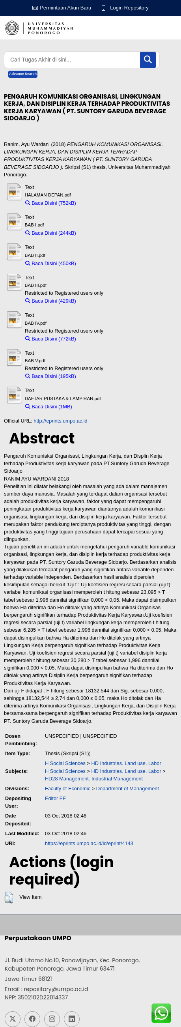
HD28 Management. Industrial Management (94, 779)
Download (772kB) (100, 339)
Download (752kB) (100, 203)
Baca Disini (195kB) (50, 376)
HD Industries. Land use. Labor (126, 763)
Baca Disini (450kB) (50, 263)
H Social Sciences (65, 763)
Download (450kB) (100, 263)
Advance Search (23, 74)
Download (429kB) (100, 301)
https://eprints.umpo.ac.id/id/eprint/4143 (89, 843)
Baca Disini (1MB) (48, 407)
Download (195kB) (100, 376)
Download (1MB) (94, 407)
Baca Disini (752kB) (50, 203)
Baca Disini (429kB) (50, 301)
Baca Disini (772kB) (50, 339)
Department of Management (127, 788)
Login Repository (129, 8)
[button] (8, 898)
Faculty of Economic (67, 788)
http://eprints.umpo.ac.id (61, 421)
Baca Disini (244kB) (50, 233)
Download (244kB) (100, 233)
